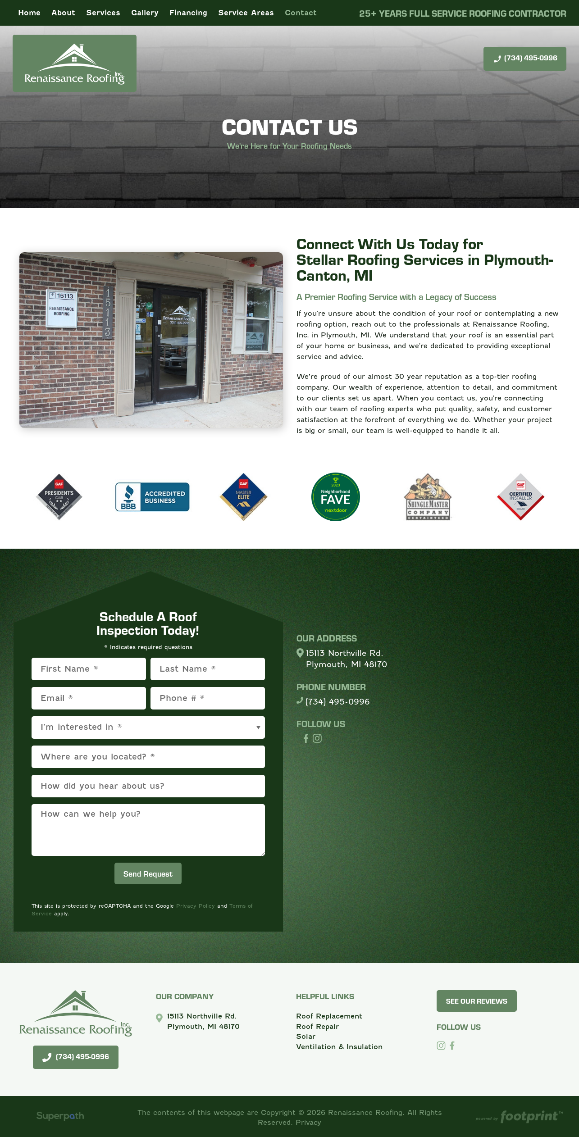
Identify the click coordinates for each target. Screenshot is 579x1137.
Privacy (308, 1122)
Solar (305, 1036)
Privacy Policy (195, 906)
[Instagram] (441, 1045)
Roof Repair (317, 1026)
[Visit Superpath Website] (60, 1118)
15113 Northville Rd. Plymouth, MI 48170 (346, 658)
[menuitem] (29, 13)
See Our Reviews (476, 1000)
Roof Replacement (329, 1016)
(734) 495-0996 (525, 58)
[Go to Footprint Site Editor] (518, 1117)
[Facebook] (452, 1045)
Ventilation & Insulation (339, 1046)
